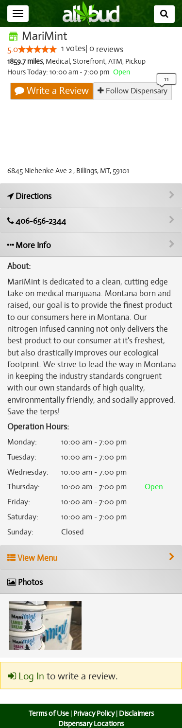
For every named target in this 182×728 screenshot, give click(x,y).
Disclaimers (136, 701)
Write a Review (52, 91)
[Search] (164, 14)
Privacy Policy (94, 701)
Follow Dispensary (132, 90)
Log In (26, 665)
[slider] (37, 49)
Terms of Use (47, 701)
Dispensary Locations (91, 712)
